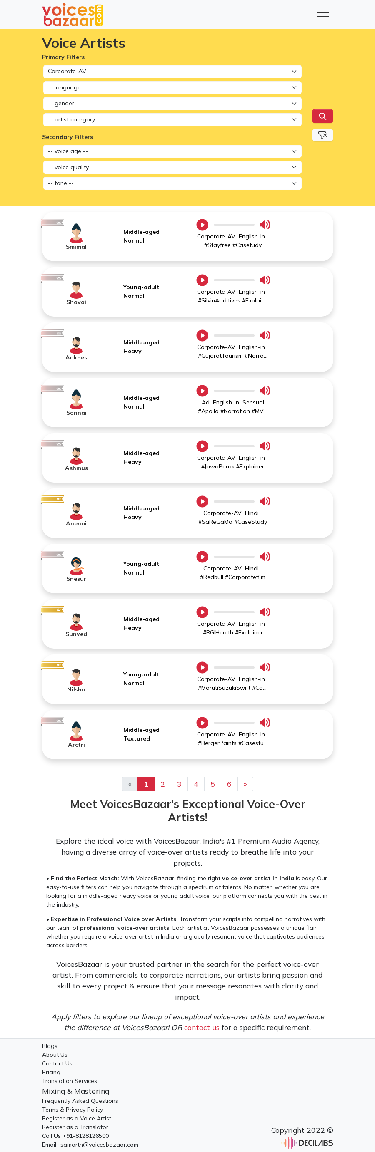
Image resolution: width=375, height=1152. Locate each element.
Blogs (50, 1046)
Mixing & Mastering (75, 1090)
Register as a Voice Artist (76, 1118)
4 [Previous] (196, 783)
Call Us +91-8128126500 (75, 1136)
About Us (55, 1054)
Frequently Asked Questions (80, 1101)
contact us (202, 1027)
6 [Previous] (229, 783)
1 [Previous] (146, 783)
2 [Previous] (162, 783)
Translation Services (69, 1081)
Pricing (51, 1072)
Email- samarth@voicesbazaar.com (90, 1144)
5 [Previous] (212, 783)
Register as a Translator (75, 1127)
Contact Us (57, 1063)
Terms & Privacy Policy (72, 1109)
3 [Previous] (179, 783)
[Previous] (245, 784)
